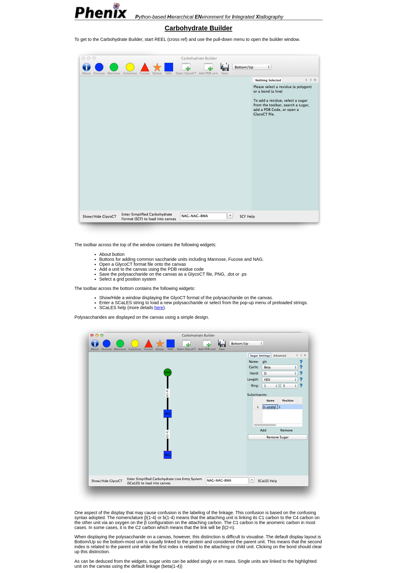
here (158, 307)
